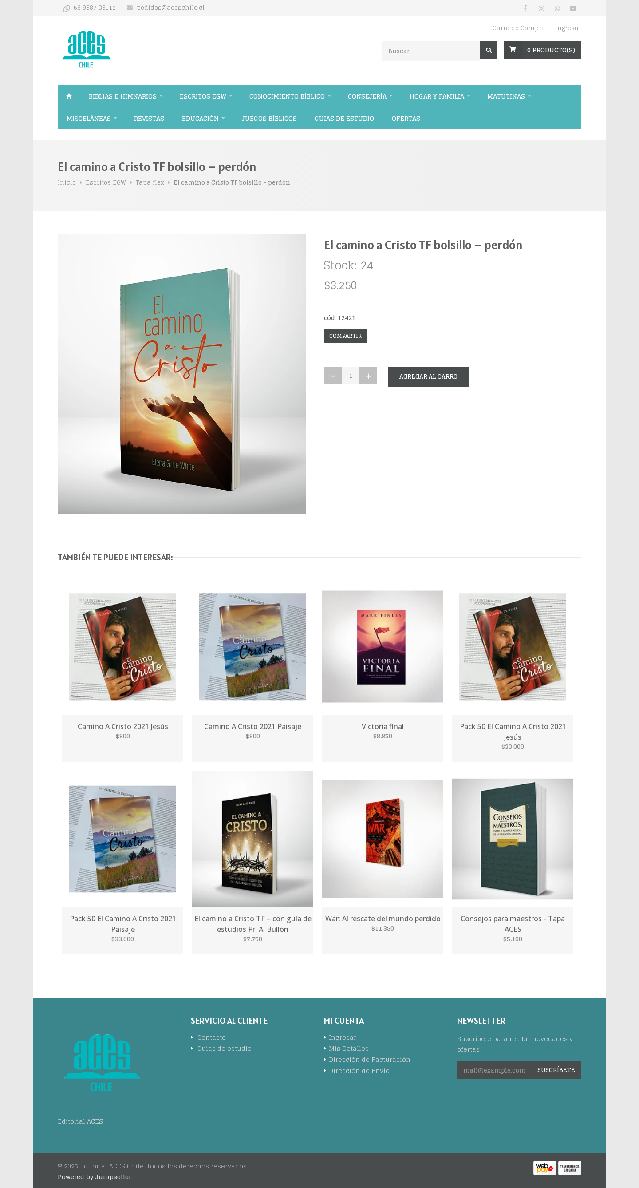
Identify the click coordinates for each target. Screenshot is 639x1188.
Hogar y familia (437, 96)
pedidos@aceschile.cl (171, 8)
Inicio (69, 96)
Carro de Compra (519, 28)
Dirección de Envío (359, 1071)
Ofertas (406, 118)
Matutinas (506, 96)
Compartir (345, 336)
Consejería (367, 96)
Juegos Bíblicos (269, 118)
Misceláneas (89, 118)
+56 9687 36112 (93, 8)
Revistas (149, 118)
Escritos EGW (203, 96)
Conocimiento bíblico (287, 96)
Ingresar (568, 28)
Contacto (211, 1038)
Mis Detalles (349, 1049)
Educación (200, 118)
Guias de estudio (344, 118)
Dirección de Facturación (369, 1060)
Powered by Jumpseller (94, 1176)
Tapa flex (150, 183)
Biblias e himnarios (123, 96)
